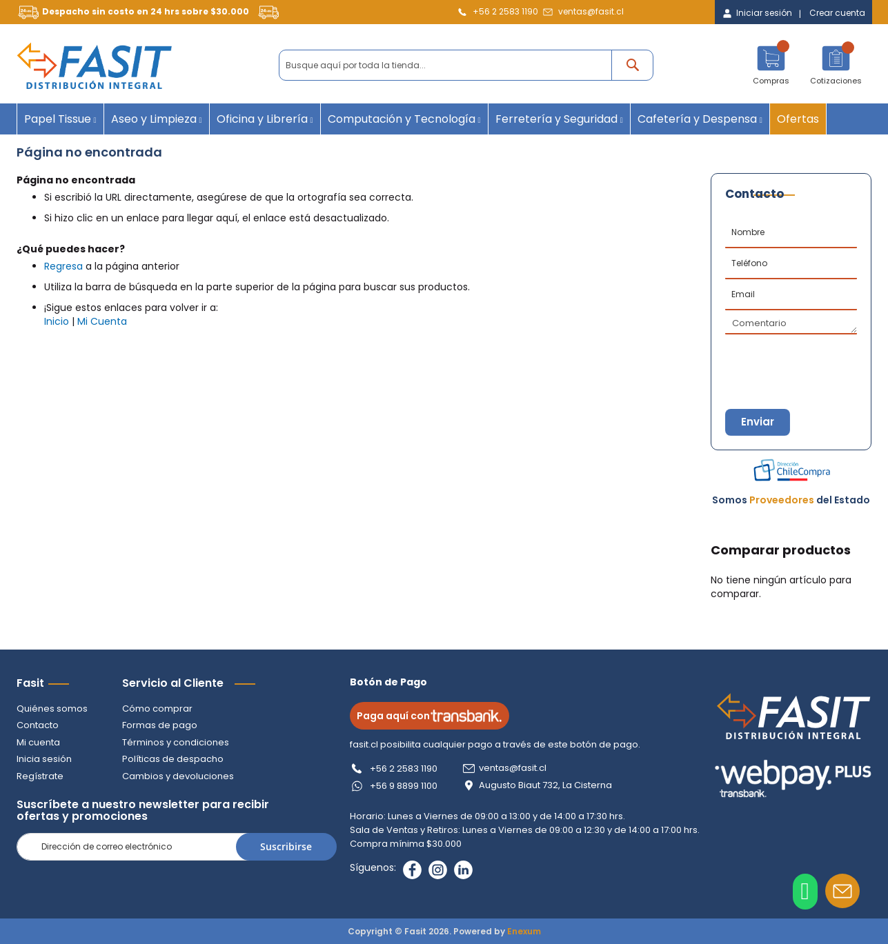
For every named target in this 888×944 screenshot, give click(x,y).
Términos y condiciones (175, 742)
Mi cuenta (38, 742)
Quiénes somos (52, 708)
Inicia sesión (44, 758)
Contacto (38, 725)
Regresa (63, 266)
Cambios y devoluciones (178, 776)
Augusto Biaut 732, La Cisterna (546, 785)
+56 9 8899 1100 (405, 785)
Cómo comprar (157, 708)
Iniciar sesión (764, 13)
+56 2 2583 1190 (505, 11)
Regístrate (40, 776)
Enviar (759, 422)
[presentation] (793, 358)
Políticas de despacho (173, 758)
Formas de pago (159, 725)
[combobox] (466, 65)
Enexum (524, 931)
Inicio (56, 321)
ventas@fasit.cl (591, 11)
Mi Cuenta (102, 321)
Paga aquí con (431, 716)
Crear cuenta (837, 13)
